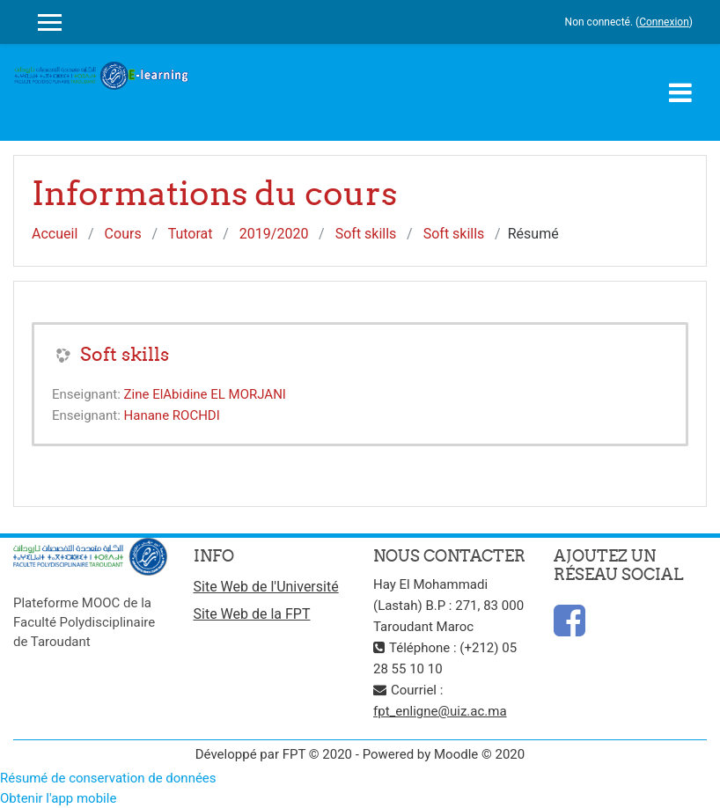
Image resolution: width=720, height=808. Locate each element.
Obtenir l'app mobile (58, 798)
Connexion (664, 22)
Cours (123, 233)
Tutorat (190, 233)
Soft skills (366, 233)
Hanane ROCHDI (172, 415)
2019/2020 (274, 233)
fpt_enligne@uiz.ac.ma (440, 711)
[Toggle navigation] (680, 92)
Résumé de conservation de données (108, 778)
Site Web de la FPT (252, 614)
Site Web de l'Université (266, 586)
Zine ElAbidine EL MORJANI (205, 394)
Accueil (54, 233)
